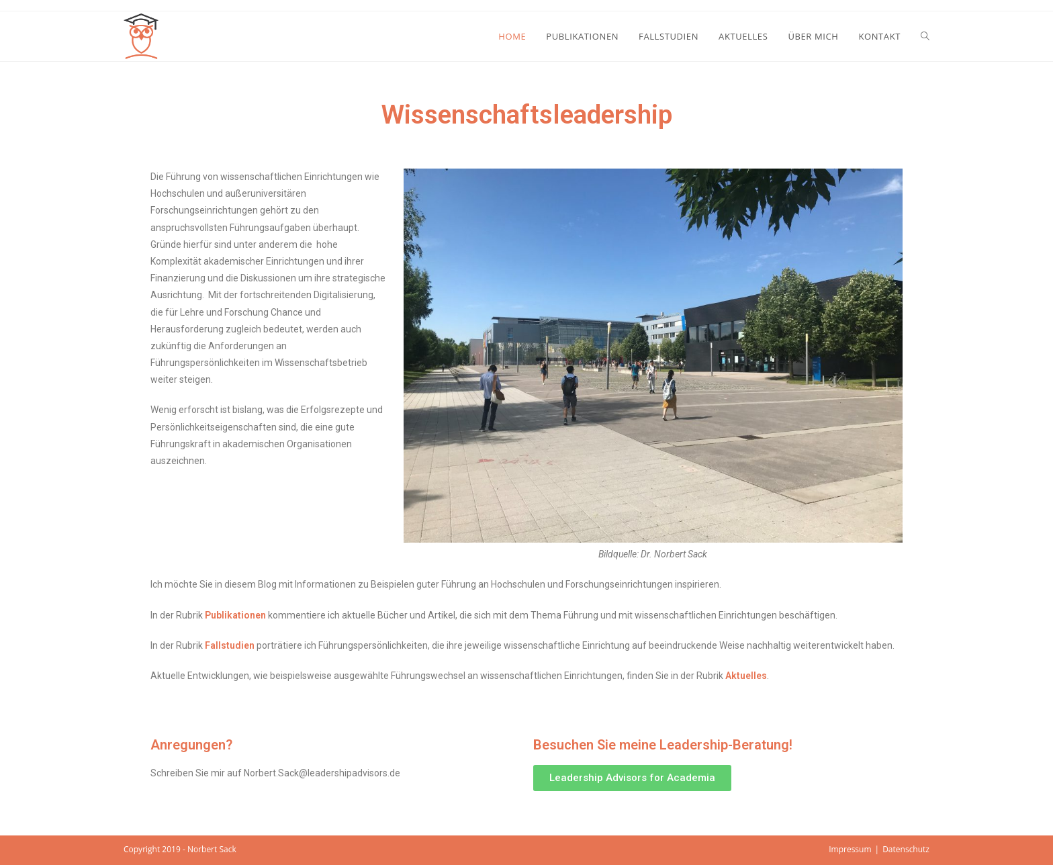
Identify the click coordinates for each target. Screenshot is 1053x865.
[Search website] (925, 36)
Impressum (850, 849)
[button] (632, 778)
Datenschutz (905, 849)
